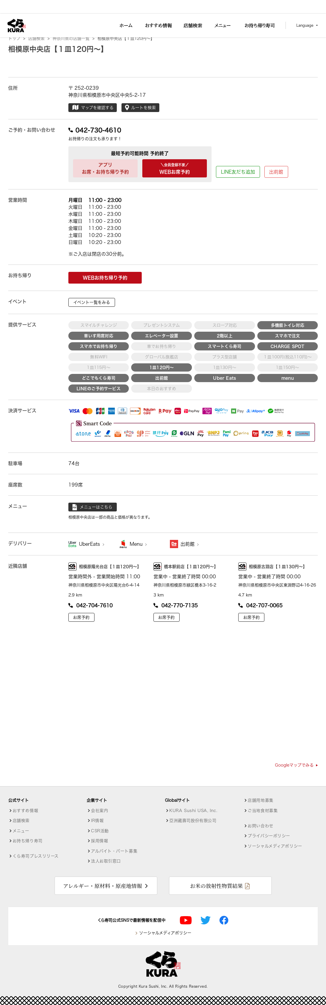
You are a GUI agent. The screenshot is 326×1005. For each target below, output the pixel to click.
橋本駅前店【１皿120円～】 (185, 566)
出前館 (276, 172)
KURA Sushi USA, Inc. (193, 811)
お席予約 (81, 617)
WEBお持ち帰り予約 (105, 277)
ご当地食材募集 (263, 811)
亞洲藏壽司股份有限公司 (192, 820)
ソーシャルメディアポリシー (275, 846)
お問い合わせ (260, 826)
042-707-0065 (260, 605)
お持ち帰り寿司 (28, 841)
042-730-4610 (94, 130)
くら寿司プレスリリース (36, 856)
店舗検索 (39, 38)
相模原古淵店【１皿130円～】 (272, 566)
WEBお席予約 (174, 167)
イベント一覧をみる (91, 302)
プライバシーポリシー (269, 836)
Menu (138, 544)
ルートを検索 (140, 108)
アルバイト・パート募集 (114, 851)
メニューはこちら (92, 507)
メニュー (21, 831)
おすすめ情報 (25, 811)
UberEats (91, 544)
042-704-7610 (90, 605)
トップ (16, 38)
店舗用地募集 (260, 800)
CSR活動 (100, 831)
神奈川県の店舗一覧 (73, 38)
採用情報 (99, 841)
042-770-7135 (175, 605)
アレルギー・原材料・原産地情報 (102, 885)
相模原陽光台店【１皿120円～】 (104, 566)
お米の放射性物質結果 (216, 885)
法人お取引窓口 (106, 861)
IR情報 (97, 820)
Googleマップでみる (296, 765)
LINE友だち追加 (238, 172)
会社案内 (99, 811)
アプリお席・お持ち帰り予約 (105, 168)
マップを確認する (92, 108)
